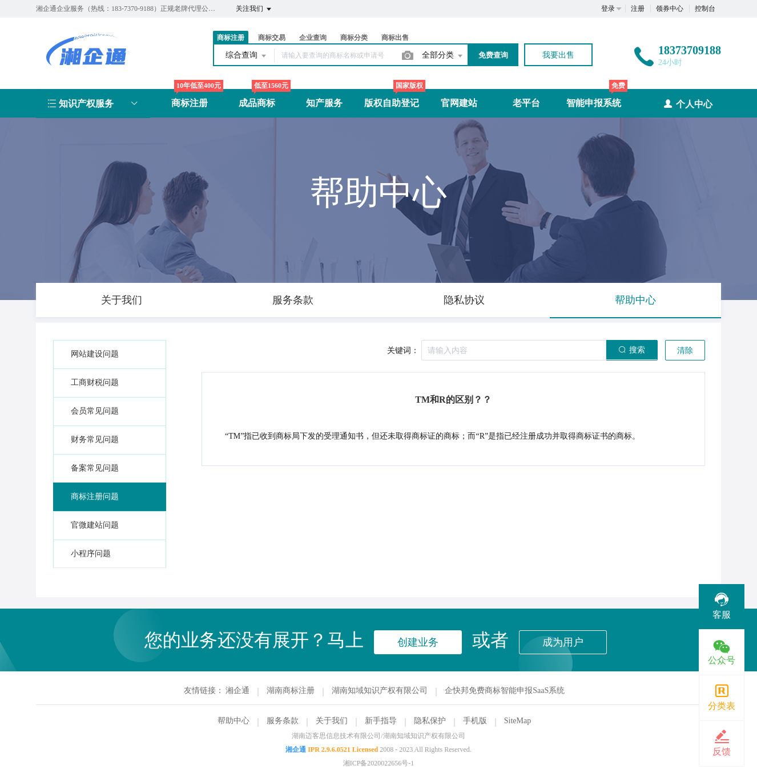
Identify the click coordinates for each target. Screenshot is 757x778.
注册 (638, 9)
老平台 (526, 103)
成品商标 (257, 103)
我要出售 (558, 55)
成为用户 (562, 642)
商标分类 (354, 38)
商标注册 (230, 38)
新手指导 (381, 720)
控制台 (705, 9)
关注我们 (254, 9)
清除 (685, 350)
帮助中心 (233, 720)
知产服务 (324, 103)
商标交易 (271, 38)
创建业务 (417, 642)
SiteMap (517, 720)
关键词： (403, 350)
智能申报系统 (593, 103)
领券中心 (669, 9)
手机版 (475, 720)
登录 (608, 9)
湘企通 (237, 690)
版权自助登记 (391, 103)
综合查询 (247, 56)
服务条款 (283, 720)
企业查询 (313, 38)
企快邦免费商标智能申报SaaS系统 (505, 690)
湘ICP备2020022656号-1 (378, 763)
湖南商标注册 (291, 690)
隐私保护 (430, 720)
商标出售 (395, 38)
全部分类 (443, 56)
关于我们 (332, 720)
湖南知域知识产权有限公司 (380, 690)
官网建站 (459, 103)
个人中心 (687, 103)
